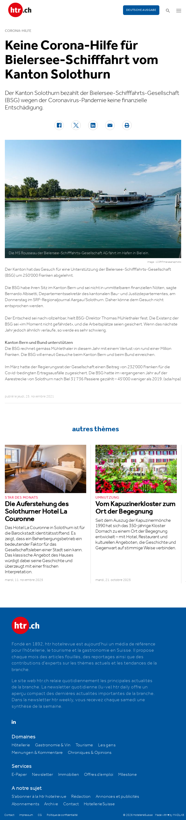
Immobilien (68, 774)
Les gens (107, 745)
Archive (51, 804)
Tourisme (84, 745)
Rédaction (81, 796)
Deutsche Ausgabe (141, 10)
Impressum (26, 815)
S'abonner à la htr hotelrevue (39, 796)
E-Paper (19, 774)
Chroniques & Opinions (90, 752)
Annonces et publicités (117, 796)
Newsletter (42, 774)
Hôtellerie (21, 745)
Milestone (127, 774)
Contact (71, 804)
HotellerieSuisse (99, 804)
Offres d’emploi (98, 774)
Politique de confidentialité (62, 815)
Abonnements (25, 804)
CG (40, 815)
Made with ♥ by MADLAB (169, 815)
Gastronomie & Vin (53, 745)
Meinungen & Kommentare (37, 752)
